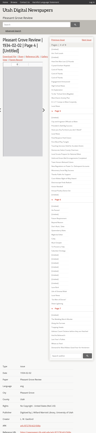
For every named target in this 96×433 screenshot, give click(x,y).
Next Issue (86, 39)
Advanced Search (13, 31)
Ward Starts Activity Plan (60, 98)
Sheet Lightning (57, 303)
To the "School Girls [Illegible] (62, 94)
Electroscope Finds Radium (61, 182)
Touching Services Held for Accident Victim (67, 146)
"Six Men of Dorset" (58, 299)
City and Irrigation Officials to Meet (64, 121)
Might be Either (57, 235)
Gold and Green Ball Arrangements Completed (69, 158)
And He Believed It (58, 335)
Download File (9, 56)
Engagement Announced (60, 82)
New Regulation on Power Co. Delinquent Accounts (70, 166)
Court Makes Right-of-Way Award (63, 178)
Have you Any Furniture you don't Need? (66, 130)
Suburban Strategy (58, 251)
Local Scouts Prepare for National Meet (66, 154)
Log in (92, 2)
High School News (58, 86)
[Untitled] (54, 49)
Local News (55, 106)
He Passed (55, 210)
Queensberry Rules (58, 230)
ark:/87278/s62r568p (30, 425)
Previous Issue (58, 39)
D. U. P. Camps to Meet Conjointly (64, 102)
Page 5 (58, 111)
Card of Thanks (57, 69)
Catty (53, 239)
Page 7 (58, 308)
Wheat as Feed (57, 343)
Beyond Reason (57, 222)
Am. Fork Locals (57, 53)
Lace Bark (55, 287)
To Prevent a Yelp (58, 247)
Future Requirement (58, 218)
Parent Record (15, 59)
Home (5, 2)
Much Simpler (56, 243)
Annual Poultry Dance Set (60, 191)
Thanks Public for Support (61, 174)
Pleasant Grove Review (18, 18)
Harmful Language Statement (45, 2)
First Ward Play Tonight (60, 142)
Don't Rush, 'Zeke (57, 226)
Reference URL (32, 56)
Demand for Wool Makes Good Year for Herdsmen (70, 347)
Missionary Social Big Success (62, 170)
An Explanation (57, 90)
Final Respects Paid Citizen (61, 138)
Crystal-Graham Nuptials (60, 65)
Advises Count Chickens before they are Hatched (69, 331)
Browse (14, 2)
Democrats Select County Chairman (64, 150)
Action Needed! (57, 186)
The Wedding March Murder (62, 319)
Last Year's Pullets (58, 339)
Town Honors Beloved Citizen (62, 162)
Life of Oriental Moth (59, 291)
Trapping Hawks (57, 327)
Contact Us (25, 2)
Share (20, 56)
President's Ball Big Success (61, 126)
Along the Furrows (58, 323)
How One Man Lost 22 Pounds (62, 61)
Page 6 (58, 199)
